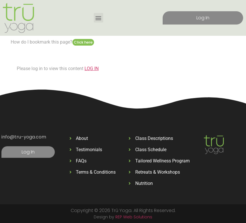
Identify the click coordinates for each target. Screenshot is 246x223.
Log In (202, 17)
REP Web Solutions (133, 217)
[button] (98, 18)
